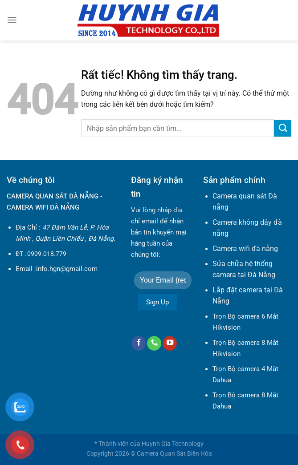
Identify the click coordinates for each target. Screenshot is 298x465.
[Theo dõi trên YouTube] (170, 343)
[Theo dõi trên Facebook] (138, 343)
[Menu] (12, 20)
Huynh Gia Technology (173, 443)
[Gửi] (282, 128)
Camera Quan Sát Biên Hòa (174, 453)
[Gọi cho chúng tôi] (154, 343)
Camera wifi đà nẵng (245, 249)
